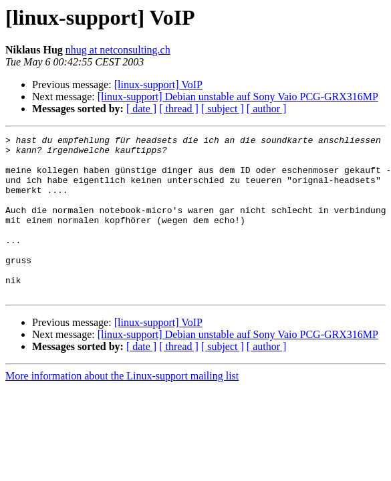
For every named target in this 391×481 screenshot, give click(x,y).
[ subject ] (222, 108)
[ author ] (267, 108)
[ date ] (141, 108)
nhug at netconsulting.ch (118, 49)
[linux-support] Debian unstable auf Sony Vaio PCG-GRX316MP (238, 96)
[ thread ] (179, 108)
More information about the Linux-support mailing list (122, 408)
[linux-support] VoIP (158, 84)
